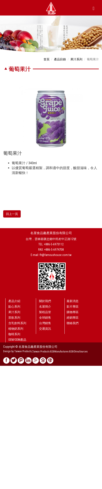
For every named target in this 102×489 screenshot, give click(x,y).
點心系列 (14, 306)
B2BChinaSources (78, 351)
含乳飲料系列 (17, 323)
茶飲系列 (14, 317)
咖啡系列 (14, 334)
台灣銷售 (45, 323)
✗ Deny (4, 380)
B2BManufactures (59, 351)
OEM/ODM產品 (17, 339)
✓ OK (98, 487)
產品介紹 (14, 301)
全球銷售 (45, 317)
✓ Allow (5, 376)
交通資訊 (45, 328)
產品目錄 (60, 59)
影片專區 (73, 306)
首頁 (47, 59)
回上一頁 (12, 214)
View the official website (31, 410)
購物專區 (73, 312)
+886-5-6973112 (54, 244)
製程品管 (45, 312)
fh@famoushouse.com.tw (55, 255)
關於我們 (45, 301)
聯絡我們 (73, 323)
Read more (8, 410)
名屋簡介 (45, 306)
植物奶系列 (15, 328)
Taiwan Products (41, 351)
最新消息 (73, 301)
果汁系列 (76, 59)
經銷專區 (73, 317)
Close (3, 368)
